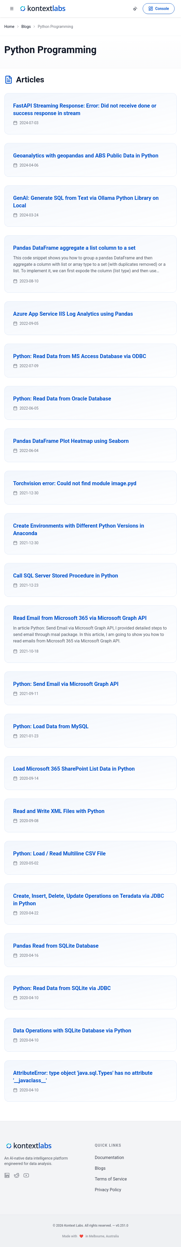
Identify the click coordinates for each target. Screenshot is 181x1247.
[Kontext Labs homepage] (42, 8)
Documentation (109, 1157)
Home (9, 26)
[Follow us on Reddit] (16, 1175)
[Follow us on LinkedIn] (7, 1175)
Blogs (26, 26)
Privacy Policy (108, 1189)
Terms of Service (111, 1179)
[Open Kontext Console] (159, 8)
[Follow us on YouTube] (26, 1175)
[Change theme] (135, 8)
